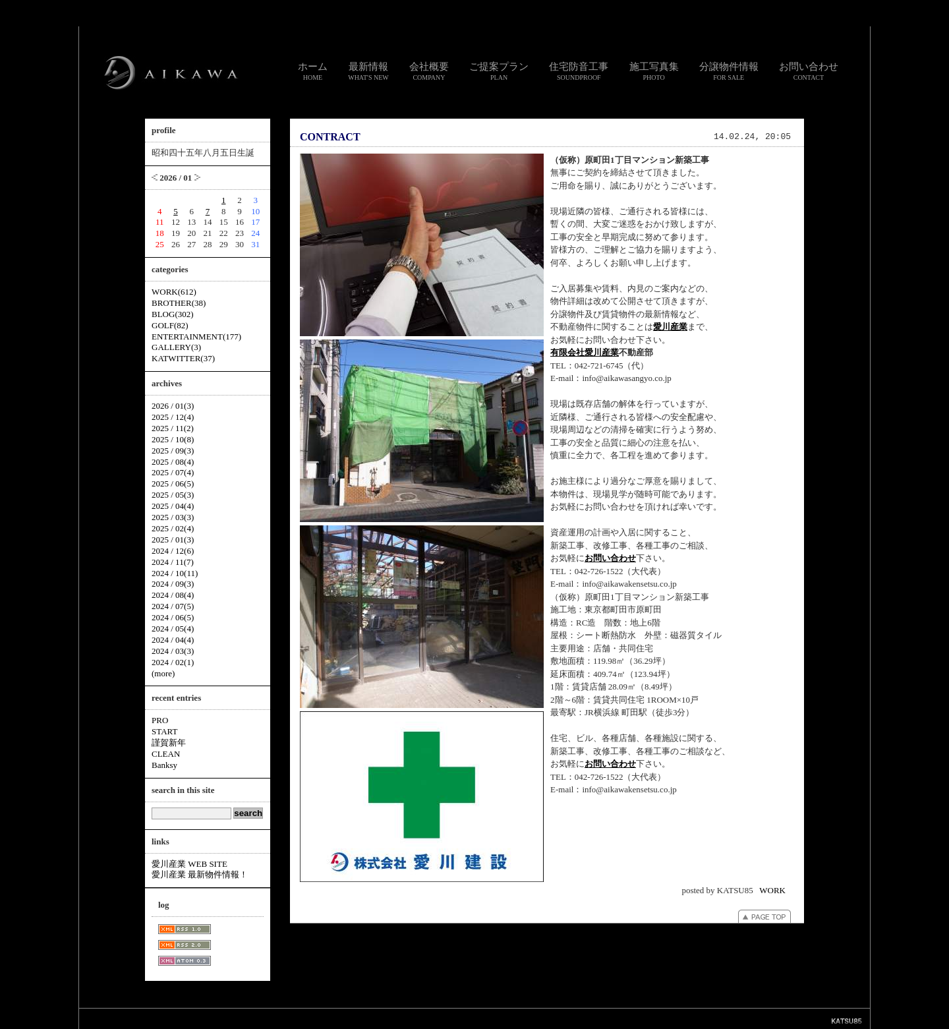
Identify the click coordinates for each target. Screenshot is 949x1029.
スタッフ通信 (328, 1018)
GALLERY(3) (176, 347)
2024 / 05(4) (173, 628)
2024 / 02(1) (173, 662)
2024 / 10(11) (175, 573)
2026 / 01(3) (173, 406)
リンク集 (414, 1018)
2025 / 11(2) (173, 428)
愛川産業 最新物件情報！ (200, 874)
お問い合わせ (808, 71)
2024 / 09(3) (173, 584)
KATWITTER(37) (183, 358)
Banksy (164, 765)
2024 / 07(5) (173, 606)
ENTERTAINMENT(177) (196, 336)
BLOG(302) (173, 314)
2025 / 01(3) (173, 539)
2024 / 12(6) (173, 551)
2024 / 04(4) (173, 640)
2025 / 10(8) (173, 439)
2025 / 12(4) (173, 417)
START (164, 731)
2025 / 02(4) (173, 528)
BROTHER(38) (179, 303)
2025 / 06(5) (173, 483)
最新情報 (368, 71)
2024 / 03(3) (173, 651)
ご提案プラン (499, 71)
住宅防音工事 (578, 71)
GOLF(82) (170, 325)
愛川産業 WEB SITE (189, 864)
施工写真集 (654, 71)
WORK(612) (174, 292)
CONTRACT (330, 136)
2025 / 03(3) (173, 517)
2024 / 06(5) (173, 617)
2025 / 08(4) (173, 462)
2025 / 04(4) (173, 506)
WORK (772, 890)
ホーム (313, 71)
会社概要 (429, 71)
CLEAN (166, 754)
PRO (160, 720)
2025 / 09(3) (173, 451)
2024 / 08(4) (173, 595)
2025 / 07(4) (173, 472)
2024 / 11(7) (173, 562)
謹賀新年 (169, 743)
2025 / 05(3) (173, 495)
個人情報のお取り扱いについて (480, 1018)
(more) (163, 673)
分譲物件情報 (729, 71)
